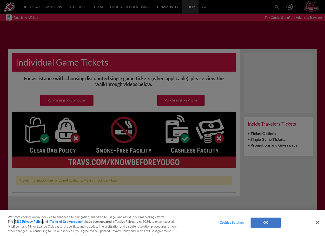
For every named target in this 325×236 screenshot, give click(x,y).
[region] (162, 223)
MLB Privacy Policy (28, 221)
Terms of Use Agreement (67, 221)
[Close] (317, 222)
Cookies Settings (232, 222)
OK (265, 222)
